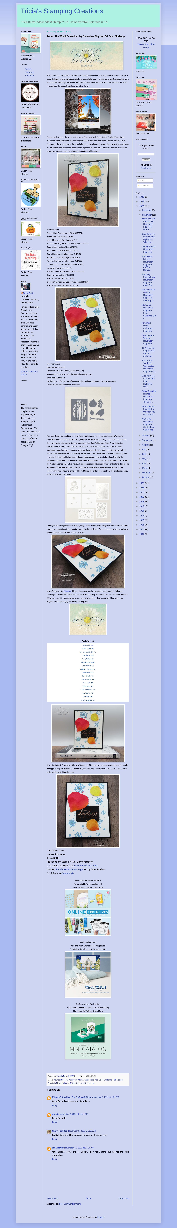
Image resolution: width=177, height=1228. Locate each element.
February (146, 473)
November (147, 215)
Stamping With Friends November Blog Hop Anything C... (148, 295)
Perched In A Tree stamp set (72, 1083)
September (147, 440)
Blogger (100, 1217)
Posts (141, 180)
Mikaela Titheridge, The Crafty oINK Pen (71, 1097)
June (144, 454)
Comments (143, 186)
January (145, 477)
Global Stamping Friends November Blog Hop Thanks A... (149, 396)
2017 (141, 506)
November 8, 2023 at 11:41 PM (74, 1114)
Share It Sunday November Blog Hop (149, 249)
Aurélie (55, 1114)
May (144, 459)
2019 (141, 497)
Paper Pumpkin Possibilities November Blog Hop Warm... (148, 224)
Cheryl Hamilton (60, 1131)
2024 (141, 202)
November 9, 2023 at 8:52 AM (82, 1131)
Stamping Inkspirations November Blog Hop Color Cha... (148, 279)
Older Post (124, 1198)
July (144, 449)
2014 (141, 511)
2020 (141, 492)
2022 (141, 483)
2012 (141, 520)
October (146, 436)
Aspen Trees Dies (91, 1080)
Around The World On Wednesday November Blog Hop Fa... (149, 366)
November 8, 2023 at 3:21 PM (105, 1097)
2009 (141, 534)
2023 (141, 206)
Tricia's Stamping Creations (62, 11)
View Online (142, 44)
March (145, 468)
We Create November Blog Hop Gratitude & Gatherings (148, 424)
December (147, 210)
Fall (114, 1080)
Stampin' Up (89, 1083)
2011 (141, 525)
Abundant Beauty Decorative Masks (68, 1080)
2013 (141, 516)
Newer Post (52, 1198)
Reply (54, 1105)
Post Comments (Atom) (70, 1204)
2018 (141, 502)
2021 (141, 488)
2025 (141, 197)
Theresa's (68, 591)
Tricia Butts (28, 293)
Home (88, 1198)
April (144, 463)
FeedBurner (146, 168)
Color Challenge (105, 1080)
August (145, 445)
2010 (141, 529)
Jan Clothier (58, 1148)
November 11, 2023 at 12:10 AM (79, 1148)
